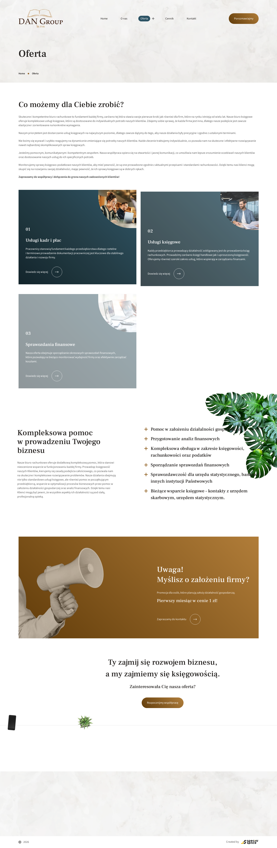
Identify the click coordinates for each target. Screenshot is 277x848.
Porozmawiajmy (243, 19)
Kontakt (191, 19)
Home (104, 19)
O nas (124, 19)
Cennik (169, 19)
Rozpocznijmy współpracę (162, 729)
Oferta (144, 19)
